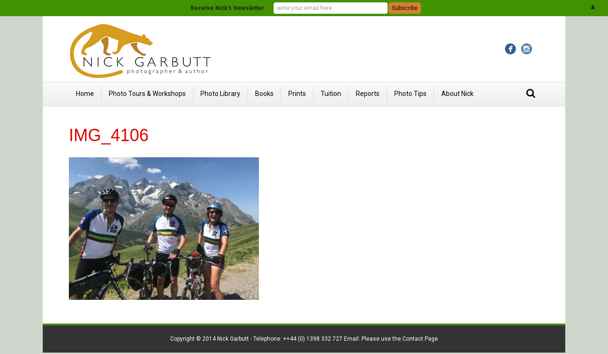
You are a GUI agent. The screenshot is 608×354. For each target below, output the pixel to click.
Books (264, 93)
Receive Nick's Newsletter (227, 8)
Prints (297, 93)
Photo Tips (410, 93)
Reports (368, 93)
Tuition (331, 93)
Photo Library (220, 93)
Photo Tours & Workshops (147, 93)
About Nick (457, 93)
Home (85, 93)
